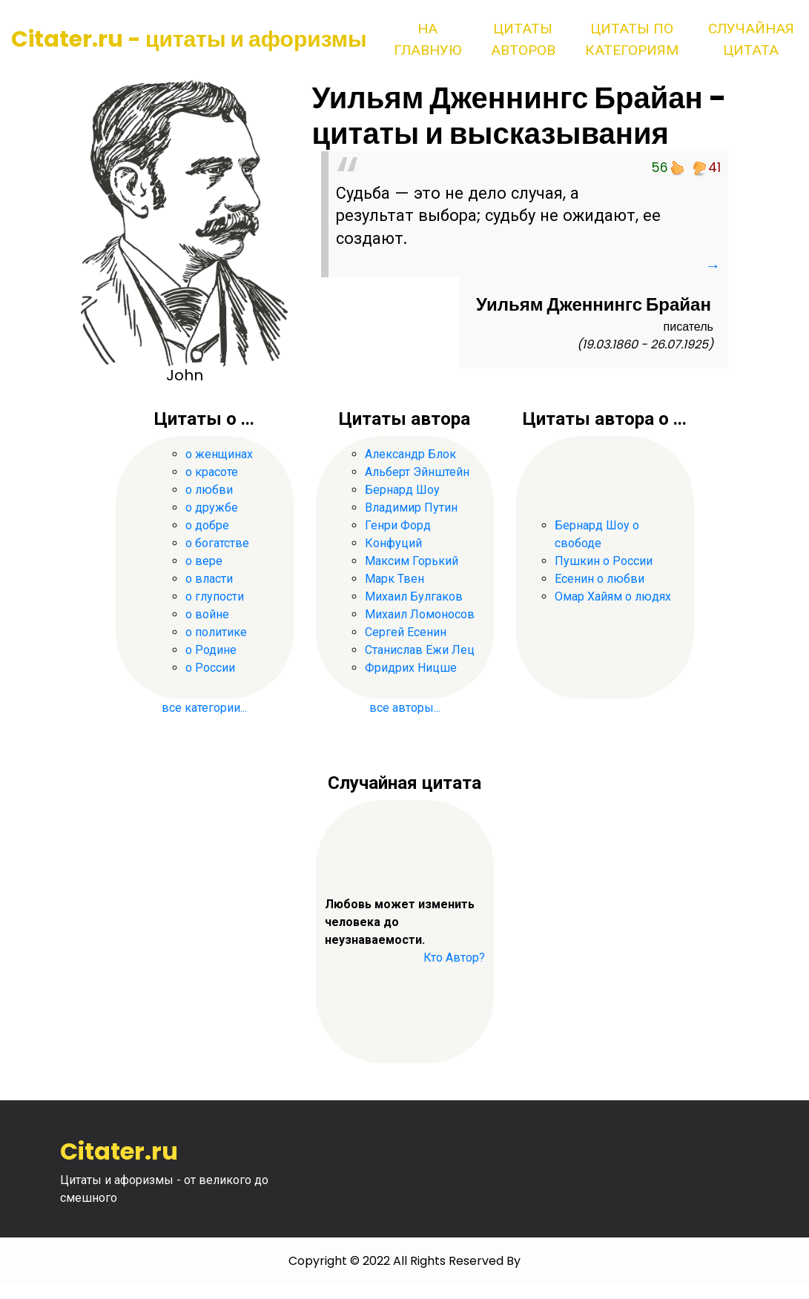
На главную (427, 39)
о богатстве (217, 543)
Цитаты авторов (523, 39)
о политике (216, 632)
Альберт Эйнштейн (417, 472)
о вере (203, 561)
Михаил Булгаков (414, 596)
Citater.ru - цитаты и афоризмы (189, 39)
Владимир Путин (411, 507)
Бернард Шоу (402, 490)
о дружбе (211, 507)
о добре (207, 525)
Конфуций (393, 543)
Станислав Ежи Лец (420, 650)
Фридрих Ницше (411, 668)
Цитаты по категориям (631, 39)
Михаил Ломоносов (420, 614)
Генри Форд (398, 525)
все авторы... (404, 708)
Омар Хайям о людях (613, 596)
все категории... (204, 708)
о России (210, 668)
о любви (209, 490)
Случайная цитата (751, 39)
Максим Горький (411, 561)
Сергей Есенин (405, 632)
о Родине (211, 650)
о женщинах (219, 454)
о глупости (214, 596)
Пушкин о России (604, 561)
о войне (207, 614)
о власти (209, 579)
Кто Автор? (454, 958)
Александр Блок (410, 454)
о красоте (211, 472)
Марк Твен (394, 579)
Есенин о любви (599, 579)
